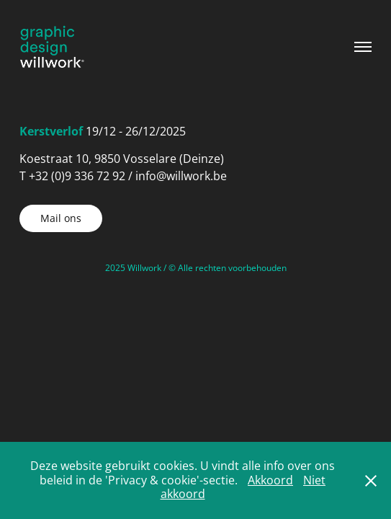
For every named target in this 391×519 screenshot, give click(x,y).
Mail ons (60, 218)
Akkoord (270, 480)
